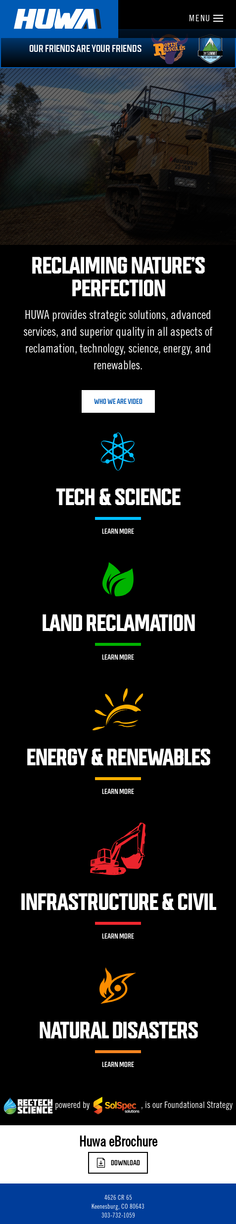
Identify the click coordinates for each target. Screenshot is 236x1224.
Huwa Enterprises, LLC (59, 19)
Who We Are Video (118, 401)
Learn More (118, 531)
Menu (206, 19)
